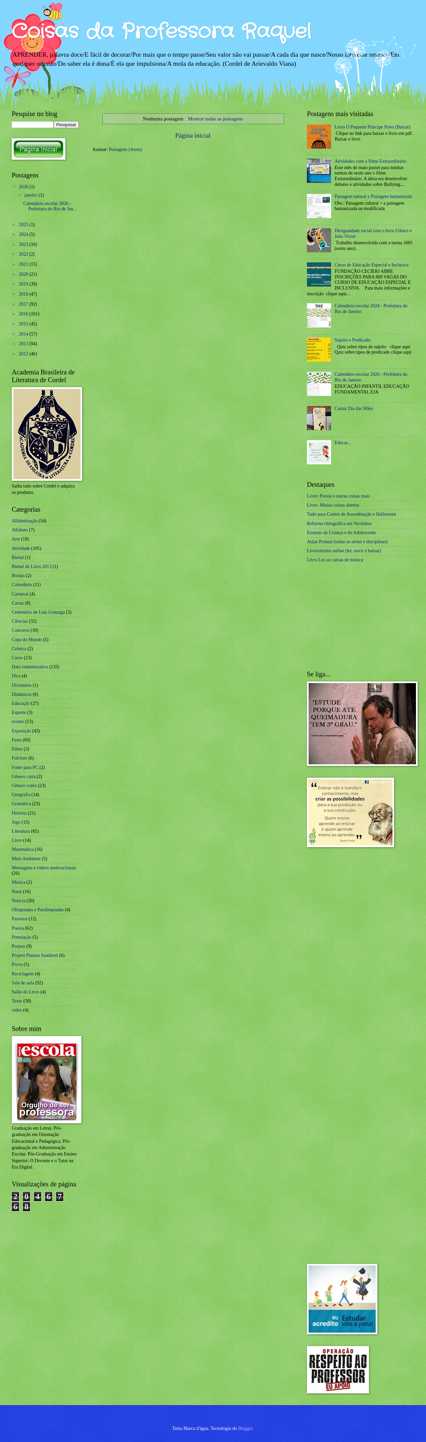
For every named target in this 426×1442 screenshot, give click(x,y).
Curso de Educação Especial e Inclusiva (372, 264)
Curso (17, 657)
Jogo (16, 822)
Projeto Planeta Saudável (35, 955)
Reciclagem (23, 973)
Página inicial (193, 135)
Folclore (19, 758)
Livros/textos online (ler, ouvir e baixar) (344, 550)
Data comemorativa (30, 666)
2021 (24, 264)
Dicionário (22, 685)
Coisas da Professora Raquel (161, 31)
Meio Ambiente (26, 858)
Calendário (22, 584)
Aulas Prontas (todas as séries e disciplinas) (347, 541)
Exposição (21, 730)
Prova (17, 964)
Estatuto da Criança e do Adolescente (341, 532)
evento (18, 721)
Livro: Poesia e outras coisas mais (338, 496)
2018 (24, 294)
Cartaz (18, 603)
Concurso (21, 630)
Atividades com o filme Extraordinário (371, 161)
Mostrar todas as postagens (215, 118)
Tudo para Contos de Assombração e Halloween (351, 514)
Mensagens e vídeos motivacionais (44, 867)
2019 (24, 284)
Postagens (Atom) (125, 149)
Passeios (20, 918)
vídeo (17, 1010)
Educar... (343, 442)
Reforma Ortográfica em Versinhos (339, 523)
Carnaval (20, 594)
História (19, 813)
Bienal (18, 557)
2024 (24, 234)
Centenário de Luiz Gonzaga (38, 612)
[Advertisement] (357, 617)
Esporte (19, 712)
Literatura (21, 831)
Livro (17, 840)
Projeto (18, 946)
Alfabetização (25, 520)
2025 (24, 224)
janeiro (31, 195)
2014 (24, 334)
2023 (24, 244)
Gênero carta (24, 776)
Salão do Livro (25, 991)
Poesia (18, 928)
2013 (24, 343)
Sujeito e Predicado (353, 340)
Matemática (23, 849)
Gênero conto (24, 785)
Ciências (20, 621)
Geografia (21, 794)
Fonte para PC (25, 767)
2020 (24, 274)
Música (18, 882)
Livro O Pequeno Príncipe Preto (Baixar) (373, 127)
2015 (24, 323)
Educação (21, 703)
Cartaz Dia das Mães (354, 408)
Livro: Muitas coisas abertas (333, 505)
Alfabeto (20, 529)
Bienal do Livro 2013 (31, 566)
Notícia (18, 900)
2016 (24, 313)
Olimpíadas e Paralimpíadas (38, 909)
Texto (17, 1000)
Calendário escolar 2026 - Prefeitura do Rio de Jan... (49, 206)
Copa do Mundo (27, 639)
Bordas (18, 575)
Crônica (19, 648)
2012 (24, 353)
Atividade (21, 548)
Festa (16, 739)
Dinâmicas (22, 694)
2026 (24, 186)
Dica (16, 675)
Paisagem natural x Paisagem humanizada (373, 196)
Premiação (21, 937)
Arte (16, 539)
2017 (24, 304)
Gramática (21, 803)
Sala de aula (23, 982)
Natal (17, 891)
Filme (17, 749)
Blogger (245, 1428)
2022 (24, 254)
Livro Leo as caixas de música (335, 559)
